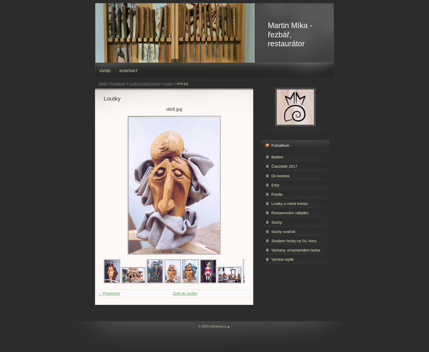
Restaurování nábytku (290, 213)
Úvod (105, 71)
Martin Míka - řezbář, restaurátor (290, 34)
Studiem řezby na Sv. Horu (294, 241)
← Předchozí (109, 293)
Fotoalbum (117, 83)
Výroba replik (282, 259)
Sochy (276, 222)
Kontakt (128, 71)
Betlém (277, 157)
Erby (275, 185)
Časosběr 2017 (284, 166)
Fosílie (277, 194)
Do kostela (280, 176)
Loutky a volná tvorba (144, 83)
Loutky (168, 83)
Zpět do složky (185, 293)
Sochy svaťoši (283, 231)
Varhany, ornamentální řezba (295, 250)
